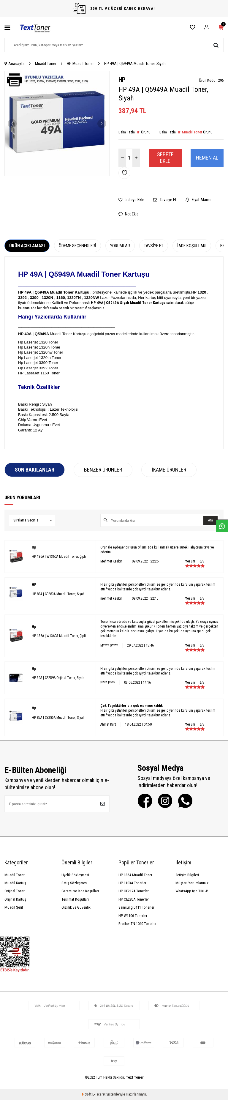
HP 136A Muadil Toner (135, 875)
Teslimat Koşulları (75, 899)
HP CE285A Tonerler (133, 899)
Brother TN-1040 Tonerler (137, 923)
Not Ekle (128, 214)
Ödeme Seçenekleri (77, 245)
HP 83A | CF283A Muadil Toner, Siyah (58, 594)
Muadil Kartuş (15, 883)
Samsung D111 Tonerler (136, 907)
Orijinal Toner (14, 891)
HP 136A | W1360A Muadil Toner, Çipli (59, 556)
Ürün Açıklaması (27, 245)
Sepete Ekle (165, 157)
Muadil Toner (45, 63)
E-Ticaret (98, 1094)
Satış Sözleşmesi (74, 883)
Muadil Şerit (13, 907)
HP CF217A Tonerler (133, 891)
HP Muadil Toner (80, 63)
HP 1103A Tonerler (132, 883)
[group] (57, 123)
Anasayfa (14, 63)
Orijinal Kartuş (15, 899)
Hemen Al (207, 158)
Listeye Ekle (131, 199)
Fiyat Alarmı (198, 199)
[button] (12, 123)
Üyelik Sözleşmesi (75, 875)
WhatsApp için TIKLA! (191, 891)
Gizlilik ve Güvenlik (76, 907)
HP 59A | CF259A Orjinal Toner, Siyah (58, 678)
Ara (210, 520)
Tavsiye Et (164, 199)
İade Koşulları (191, 245)
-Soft (86, 1094)
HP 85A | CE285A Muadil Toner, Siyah (58, 718)
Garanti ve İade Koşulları (80, 891)
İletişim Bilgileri (187, 875)
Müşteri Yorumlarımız (191, 883)
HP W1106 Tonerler (132, 915)
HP (122, 79)
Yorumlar (120, 245)
